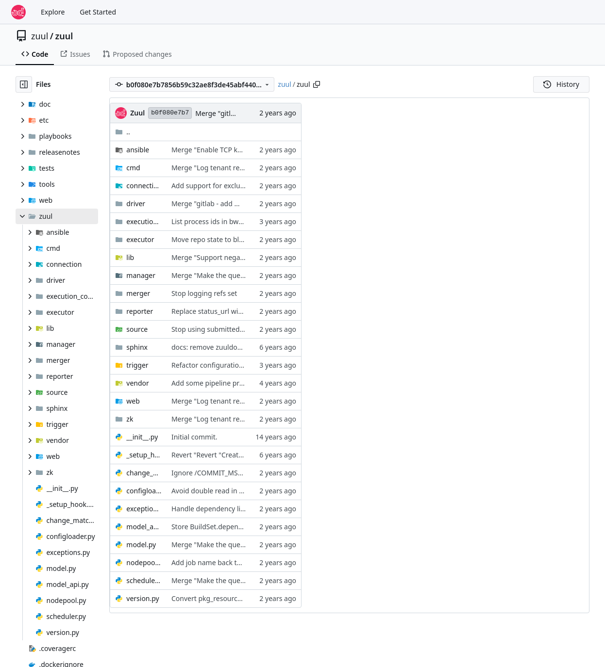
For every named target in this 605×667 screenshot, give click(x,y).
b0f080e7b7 (170, 112)
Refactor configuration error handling (231, 365)
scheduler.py (144, 580)
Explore (53, 11)
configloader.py (144, 490)
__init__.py (142, 436)
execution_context (144, 221)
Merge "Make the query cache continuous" (239, 275)
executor (140, 239)
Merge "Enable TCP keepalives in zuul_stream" (244, 149)
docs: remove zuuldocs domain (220, 347)
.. (122, 131)
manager (140, 275)
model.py (141, 544)
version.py (142, 598)
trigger (137, 365)
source (137, 329)
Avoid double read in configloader (225, 490)
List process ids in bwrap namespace (229, 221)
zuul (39, 36)
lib (130, 257)
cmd (133, 167)
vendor (137, 383)
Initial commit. (194, 436)
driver (135, 203)
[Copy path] (316, 84)
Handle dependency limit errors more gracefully (247, 508)
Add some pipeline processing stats (227, 383)
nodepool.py (144, 562)
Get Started (98, 11)
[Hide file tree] (24, 84)
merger (138, 293)
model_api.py (144, 526)
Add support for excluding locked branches (239, 185)
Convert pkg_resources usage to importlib (238, 598)
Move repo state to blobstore (217, 239)
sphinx (137, 347)
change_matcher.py (144, 472)
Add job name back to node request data (236, 562)
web (133, 401)
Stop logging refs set (204, 293)
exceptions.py (144, 508)
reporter (139, 311)
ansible (137, 149)
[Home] (18, 12)
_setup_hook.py (144, 454)
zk (129, 418)
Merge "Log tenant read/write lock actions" (239, 167)
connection (144, 185)
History (561, 84)
